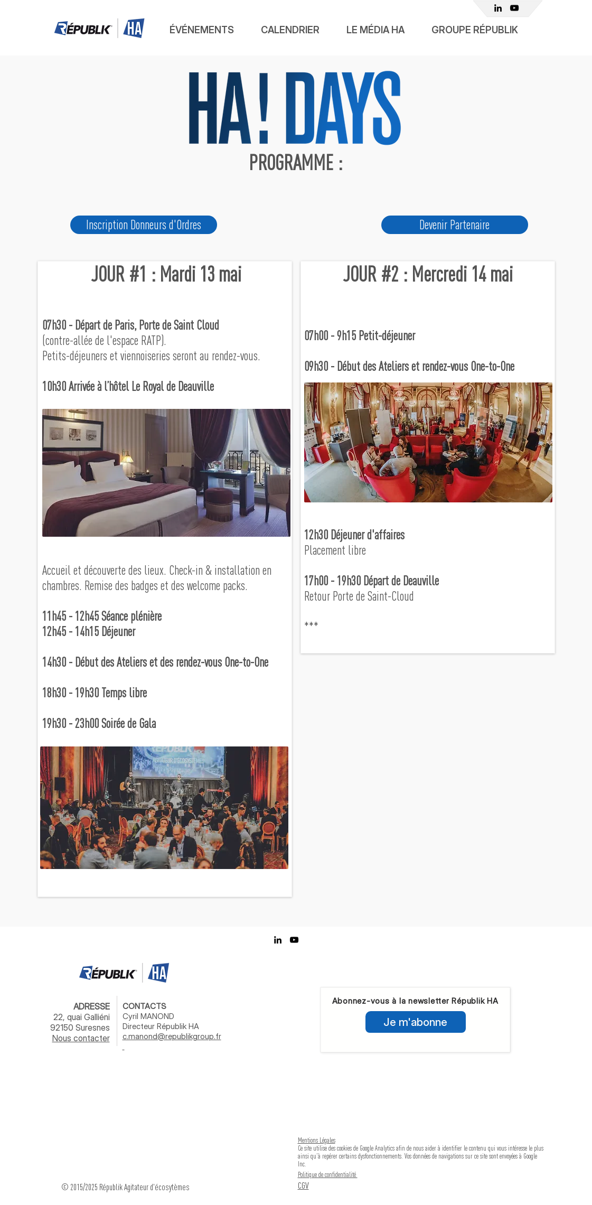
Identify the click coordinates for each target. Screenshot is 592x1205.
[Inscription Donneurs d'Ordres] (143, 225)
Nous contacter (81, 1038)
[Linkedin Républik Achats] (498, 8)
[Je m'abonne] (415, 1022)
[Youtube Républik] (514, 8)
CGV (303, 1185)
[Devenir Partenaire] (454, 225)
